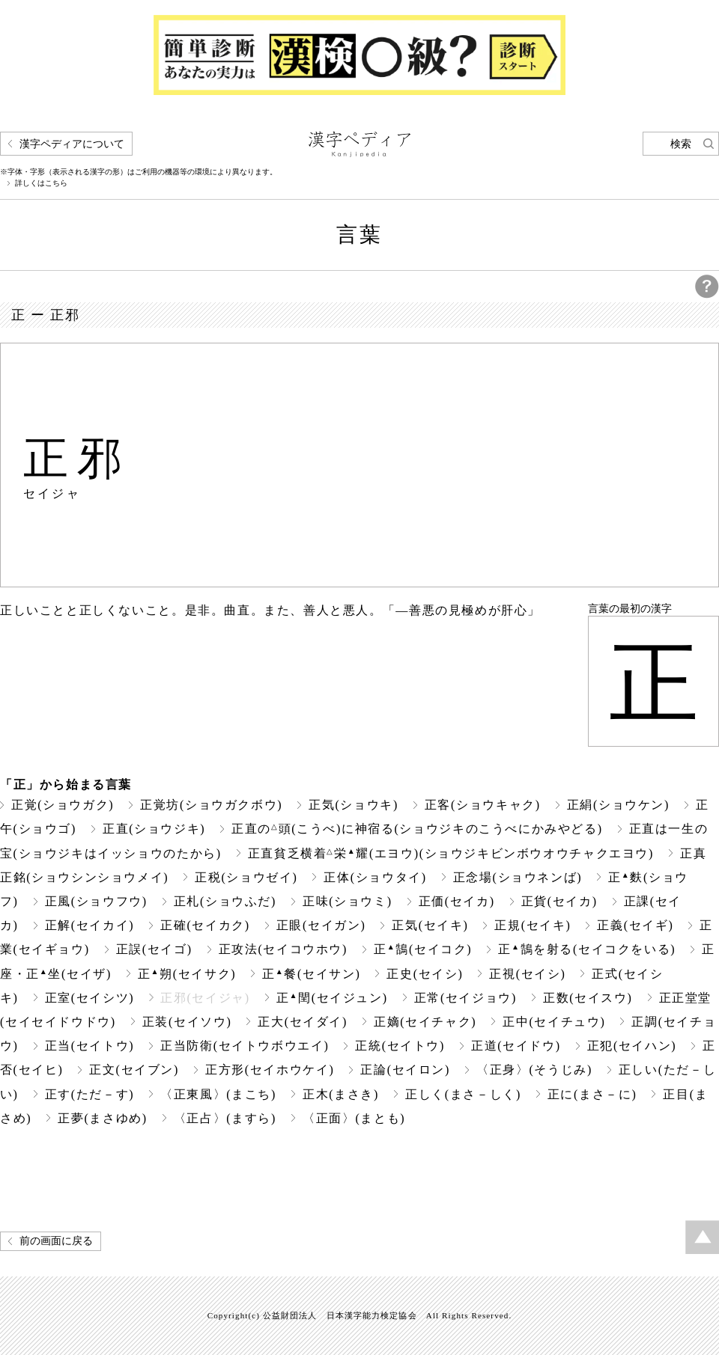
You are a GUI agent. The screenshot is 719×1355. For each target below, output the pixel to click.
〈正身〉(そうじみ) (534, 1069)
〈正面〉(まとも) (354, 1118)
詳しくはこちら (41, 183)
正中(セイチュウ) (554, 1021)
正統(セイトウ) (400, 1045)
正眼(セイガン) (321, 925)
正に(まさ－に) (592, 1094)
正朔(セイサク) (187, 973)
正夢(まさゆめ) (103, 1118)
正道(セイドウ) (516, 1045)
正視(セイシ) (527, 973)
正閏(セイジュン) (332, 997)
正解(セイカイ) (90, 925)
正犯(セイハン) (632, 1045)
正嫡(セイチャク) (425, 1021)
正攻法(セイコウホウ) (283, 949)
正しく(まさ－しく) (463, 1094)
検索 (680, 144)
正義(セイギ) (635, 925)
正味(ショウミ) (347, 901)
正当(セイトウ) (90, 1045)
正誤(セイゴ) (154, 949)
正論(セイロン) (405, 1069)
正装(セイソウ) (187, 1021)
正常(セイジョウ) (465, 997)
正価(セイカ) (457, 901)
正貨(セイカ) (559, 901)
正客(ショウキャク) (483, 804)
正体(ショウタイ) (375, 877)
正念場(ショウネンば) (517, 877)
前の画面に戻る (56, 1241)
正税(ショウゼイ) (246, 877)
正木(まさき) (341, 1094)
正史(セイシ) (424, 973)
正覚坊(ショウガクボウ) (211, 804)
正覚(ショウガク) (62, 804)
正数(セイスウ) (588, 997)
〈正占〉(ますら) (225, 1118)
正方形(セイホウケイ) (269, 1069)
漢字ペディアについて (71, 144)
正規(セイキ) (532, 925)
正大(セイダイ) (303, 1021)
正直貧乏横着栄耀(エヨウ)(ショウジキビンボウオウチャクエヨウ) (451, 853)
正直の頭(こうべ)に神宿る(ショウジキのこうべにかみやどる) (416, 828)
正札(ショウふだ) (225, 901)
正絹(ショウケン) (618, 804)
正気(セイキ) (430, 925)
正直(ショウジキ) (154, 828)
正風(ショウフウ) (96, 901)
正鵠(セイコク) (423, 949)
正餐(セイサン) (311, 973)
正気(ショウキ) (353, 804)
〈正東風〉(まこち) (218, 1094)
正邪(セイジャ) (205, 997)
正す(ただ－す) (90, 1094)
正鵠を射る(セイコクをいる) (587, 949)
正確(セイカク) (205, 925)
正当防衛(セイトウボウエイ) (244, 1045)
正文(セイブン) (134, 1069)
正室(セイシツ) (90, 997)
